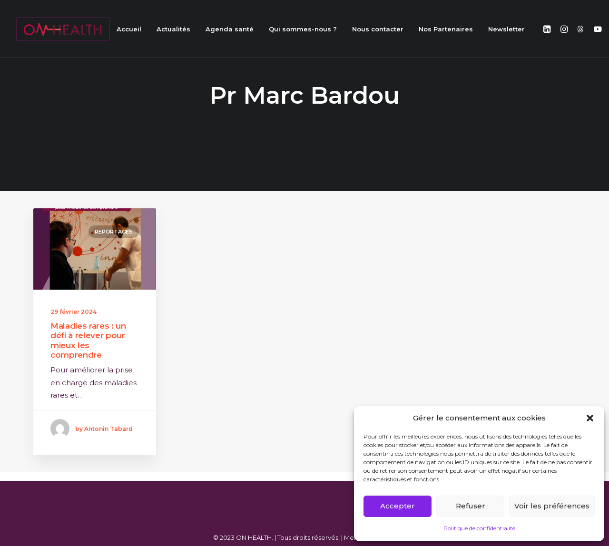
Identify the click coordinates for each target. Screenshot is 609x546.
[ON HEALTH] (63, 29)
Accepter (397, 505)
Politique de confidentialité (479, 528)
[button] (590, 418)
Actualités (173, 29)
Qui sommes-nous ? (303, 29)
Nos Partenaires (446, 29)
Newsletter (506, 29)
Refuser (470, 505)
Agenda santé (230, 29)
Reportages (114, 219)
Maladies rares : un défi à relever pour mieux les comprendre (88, 328)
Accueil (129, 29)
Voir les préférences (551, 505)
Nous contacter (377, 29)
